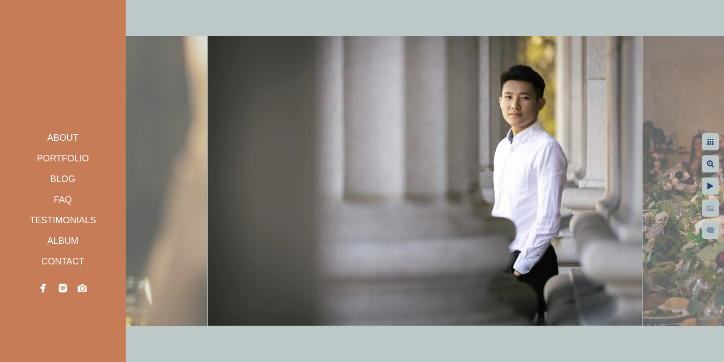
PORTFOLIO (63, 158)
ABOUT (62, 138)
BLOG (62, 179)
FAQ (63, 200)
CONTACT (62, 261)
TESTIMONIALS (63, 220)
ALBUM (62, 241)
